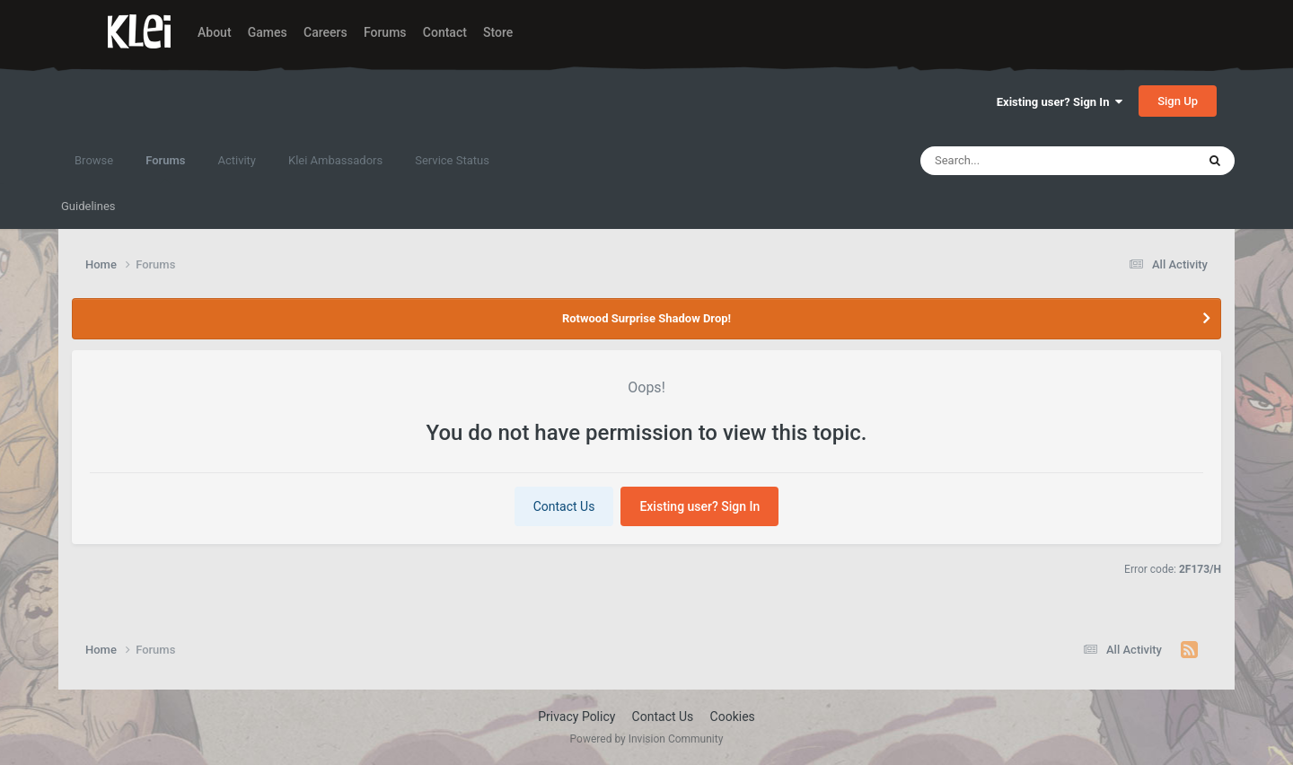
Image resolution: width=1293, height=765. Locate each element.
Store (498, 32)
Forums (385, 32)
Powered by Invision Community (647, 739)
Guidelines (88, 206)
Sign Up (1177, 101)
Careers (325, 32)
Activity (236, 160)
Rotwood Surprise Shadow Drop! (646, 318)
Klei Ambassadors (335, 160)
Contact (445, 32)
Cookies (732, 716)
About (215, 32)
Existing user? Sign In (1059, 102)
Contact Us (564, 506)
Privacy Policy (576, 716)
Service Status (452, 160)
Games (267, 32)
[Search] (1024, 160)
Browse (94, 160)
